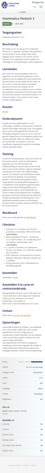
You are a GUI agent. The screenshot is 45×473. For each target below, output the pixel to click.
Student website (15, 465)
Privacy (25, 465)
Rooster (5, 112)
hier (9, 298)
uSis (16, 277)
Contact (33, 465)
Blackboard (31, 217)
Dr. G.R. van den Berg (22, 315)
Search (23, 12)
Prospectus (38, 2)
